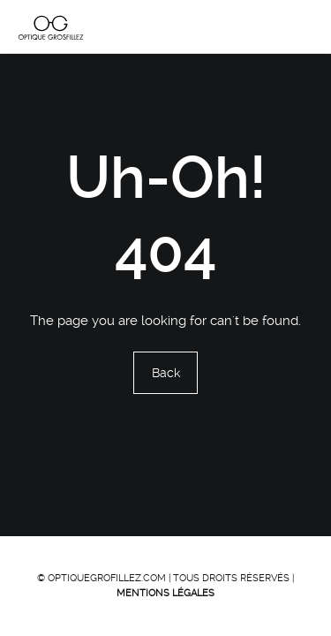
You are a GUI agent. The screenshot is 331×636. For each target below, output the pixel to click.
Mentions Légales (165, 593)
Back (166, 374)
